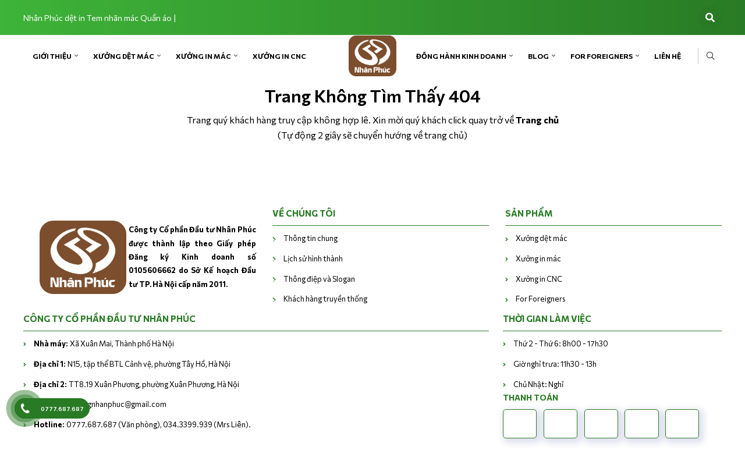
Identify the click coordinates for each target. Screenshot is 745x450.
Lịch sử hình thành (313, 258)
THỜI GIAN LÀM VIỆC (547, 318)
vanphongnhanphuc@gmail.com (100, 404)
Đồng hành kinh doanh (461, 56)
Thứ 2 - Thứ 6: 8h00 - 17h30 (560, 343)
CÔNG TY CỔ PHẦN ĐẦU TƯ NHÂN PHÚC (109, 318)
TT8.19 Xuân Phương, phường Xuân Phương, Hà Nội (136, 384)
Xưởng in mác (203, 56)
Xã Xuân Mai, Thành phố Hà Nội (104, 343)
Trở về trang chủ (372, 167)
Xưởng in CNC (279, 56)
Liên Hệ (667, 56)
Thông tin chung (310, 238)
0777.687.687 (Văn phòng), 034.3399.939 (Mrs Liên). (142, 424)
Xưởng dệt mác (123, 56)
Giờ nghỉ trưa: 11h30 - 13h (555, 363)
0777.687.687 (62, 408)
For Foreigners (601, 56)
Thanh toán (530, 397)
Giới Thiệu (52, 56)
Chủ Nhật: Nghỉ (538, 384)
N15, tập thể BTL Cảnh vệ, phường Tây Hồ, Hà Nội (132, 363)
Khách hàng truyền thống (325, 298)
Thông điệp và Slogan (319, 279)
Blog (538, 56)
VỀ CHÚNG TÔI (303, 213)
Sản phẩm (528, 213)
